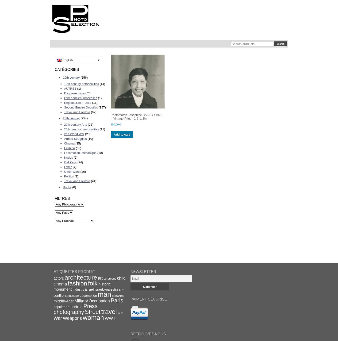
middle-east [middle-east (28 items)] (64, 301)
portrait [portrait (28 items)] (76, 307)
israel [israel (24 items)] (89, 289)
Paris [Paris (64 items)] (117, 300)
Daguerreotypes (75, 93)
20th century (71, 118)
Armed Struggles (75, 138)
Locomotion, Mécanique (80, 153)
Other (68, 167)
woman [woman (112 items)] (93, 317)
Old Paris (70, 162)
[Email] (161, 278)
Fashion (69, 148)
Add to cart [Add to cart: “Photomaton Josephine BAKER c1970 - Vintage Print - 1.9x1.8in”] (122, 134)
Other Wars (72, 171)
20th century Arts (75, 124)
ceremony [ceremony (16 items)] (110, 278)
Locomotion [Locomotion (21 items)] (88, 295)
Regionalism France (77, 102)
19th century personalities (81, 84)
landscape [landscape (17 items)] (72, 295)
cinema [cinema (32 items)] (60, 284)
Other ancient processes (80, 98)
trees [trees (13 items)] (120, 313)
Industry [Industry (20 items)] (78, 289)
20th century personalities (81, 129)
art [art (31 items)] (100, 278)
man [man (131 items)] (104, 294)
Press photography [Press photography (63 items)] (75, 309)
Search (280, 44)
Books (67, 187)
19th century (71, 77)
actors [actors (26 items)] (59, 278)
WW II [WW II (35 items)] (110, 318)
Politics (69, 176)
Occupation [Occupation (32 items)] (99, 301)
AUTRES (70, 88)
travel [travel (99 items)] (109, 311)
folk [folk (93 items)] (93, 283)
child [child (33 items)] (121, 278)
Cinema (69, 143)
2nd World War (74, 134)
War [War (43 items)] (58, 318)
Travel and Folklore (77, 112)
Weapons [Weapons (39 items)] (72, 318)
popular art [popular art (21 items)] (61, 307)
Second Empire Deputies (81, 107)
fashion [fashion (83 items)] (77, 283)
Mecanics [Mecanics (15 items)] (117, 295)
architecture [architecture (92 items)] (81, 277)
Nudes (68, 157)
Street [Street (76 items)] (92, 312)
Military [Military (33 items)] (81, 301)
